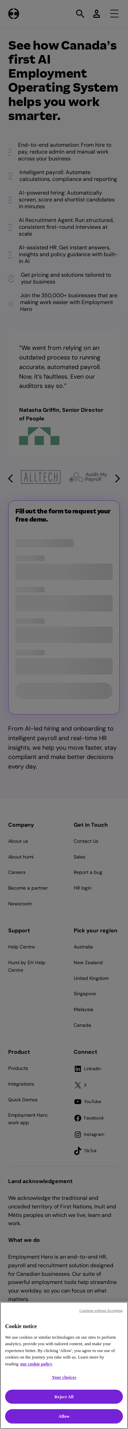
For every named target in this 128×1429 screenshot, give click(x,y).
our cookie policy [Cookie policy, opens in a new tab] (36, 1363)
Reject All (64, 1396)
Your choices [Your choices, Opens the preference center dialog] (64, 1377)
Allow (64, 1416)
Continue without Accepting (101, 1310)
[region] (64, 1365)
